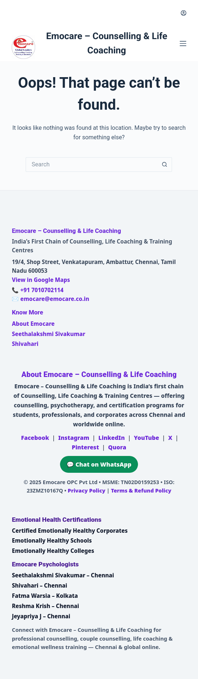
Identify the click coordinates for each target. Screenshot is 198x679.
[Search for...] (91, 164)
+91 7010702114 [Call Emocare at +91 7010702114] (41, 290)
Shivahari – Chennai (39, 585)
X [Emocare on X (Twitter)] (170, 438)
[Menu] (183, 43)
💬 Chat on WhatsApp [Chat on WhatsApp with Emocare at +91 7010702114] (99, 464)
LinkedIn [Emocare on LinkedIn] (111, 438)
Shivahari (25, 343)
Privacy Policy (86, 490)
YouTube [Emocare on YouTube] (146, 438)
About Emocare (33, 323)
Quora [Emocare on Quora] (117, 447)
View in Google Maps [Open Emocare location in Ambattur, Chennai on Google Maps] (41, 279)
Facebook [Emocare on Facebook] (35, 438)
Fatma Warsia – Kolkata (45, 595)
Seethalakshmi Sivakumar (48, 333)
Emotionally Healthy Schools (51, 540)
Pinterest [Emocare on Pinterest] (85, 447)
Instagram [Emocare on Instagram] (73, 438)
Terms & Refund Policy (141, 490)
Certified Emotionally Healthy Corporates (69, 530)
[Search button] (164, 164)
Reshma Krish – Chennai (45, 606)
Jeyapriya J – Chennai (41, 616)
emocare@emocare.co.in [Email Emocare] (54, 298)
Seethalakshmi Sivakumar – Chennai (63, 575)
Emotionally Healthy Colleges (53, 550)
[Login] (183, 13)
